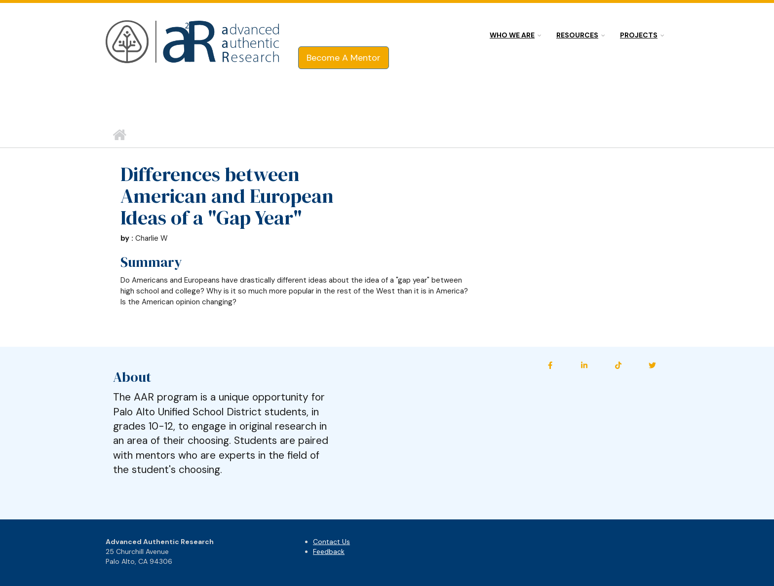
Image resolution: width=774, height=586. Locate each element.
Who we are (512, 35)
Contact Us (331, 541)
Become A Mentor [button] (344, 58)
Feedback (329, 551)
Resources (577, 35)
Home (119, 135)
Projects (639, 35)
